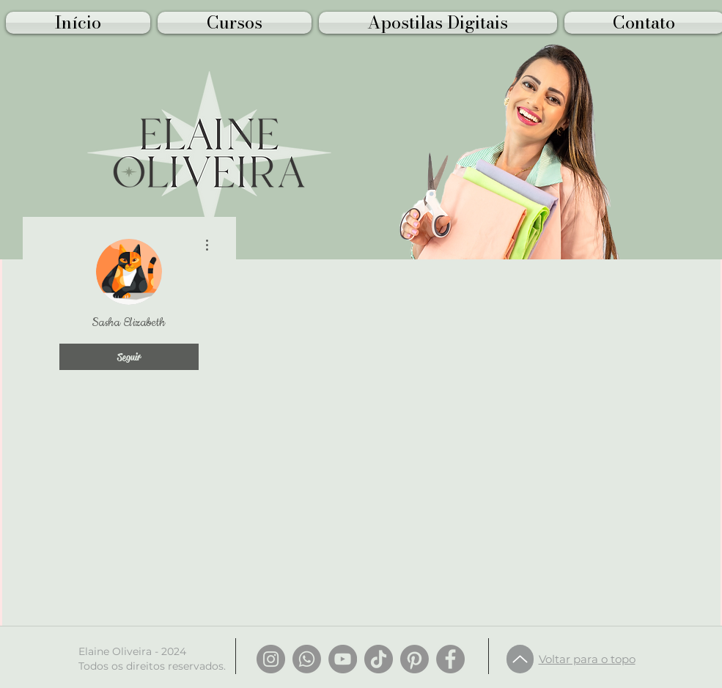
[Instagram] (271, 659)
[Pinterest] (414, 659)
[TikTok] (378, 659)
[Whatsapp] (306, 659)
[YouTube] (342, 659)
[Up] (520, 659)
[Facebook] (450, 659)
